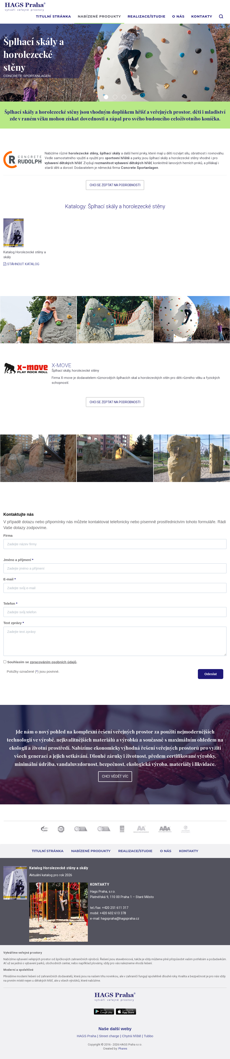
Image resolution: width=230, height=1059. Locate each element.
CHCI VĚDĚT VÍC (115, 776)
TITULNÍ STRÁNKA (53, 16)
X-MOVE (61, 365)
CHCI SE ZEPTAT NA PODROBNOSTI (115, 185)
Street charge (109, 1036)
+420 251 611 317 (115, 908)
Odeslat (210, 674)
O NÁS (178, 16)
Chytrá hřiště (131, 1036)
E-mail (9, 579)
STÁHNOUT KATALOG (21, 264)
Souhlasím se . (42, 662)
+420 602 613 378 (113, 913)
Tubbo (148, 1036)
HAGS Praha (86, 1036)
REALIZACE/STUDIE (146, 16)
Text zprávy (13, 623)
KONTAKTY (201, 16)
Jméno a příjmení (18, 560)
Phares (122, 1048)
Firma (8, 535)
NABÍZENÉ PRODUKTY (99, 16)
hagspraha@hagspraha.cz (120, 918)
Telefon (10, 603)
